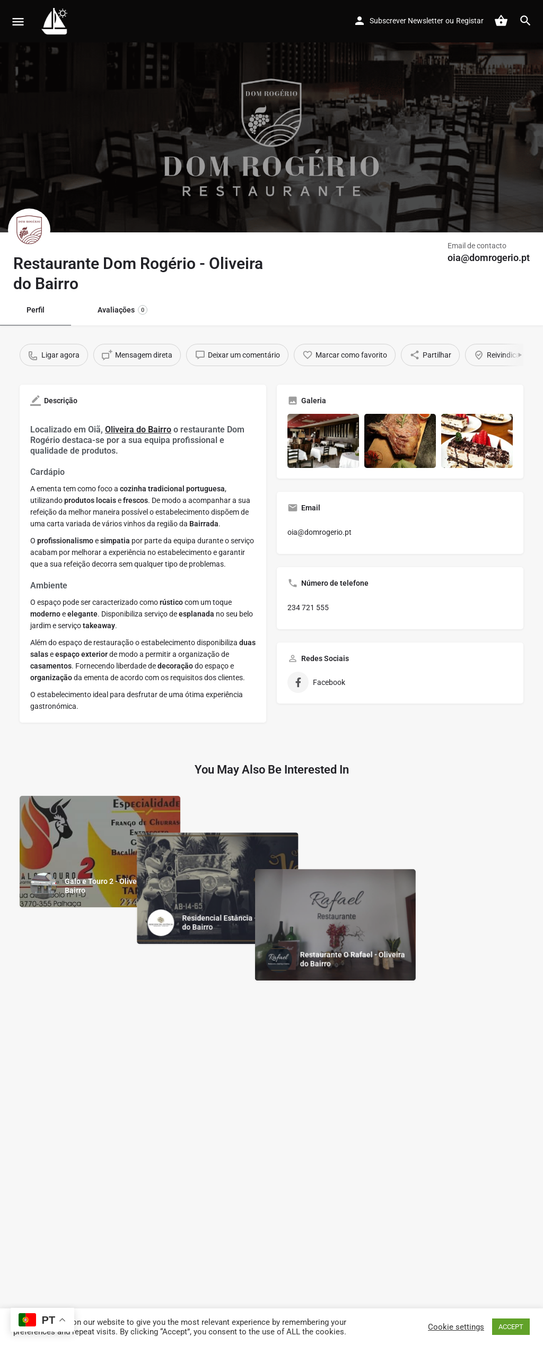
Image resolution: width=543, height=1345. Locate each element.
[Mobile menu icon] (18, 21)
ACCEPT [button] (510, 1327)
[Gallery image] (323, 440)
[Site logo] (56, 21)
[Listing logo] (29, 230)
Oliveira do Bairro (138, 429)
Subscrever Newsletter (406, 20)
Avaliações (122, 310)
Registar (470, 20)
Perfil (36, 310)
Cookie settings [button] (456, 1327)
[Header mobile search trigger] (525, 21)
